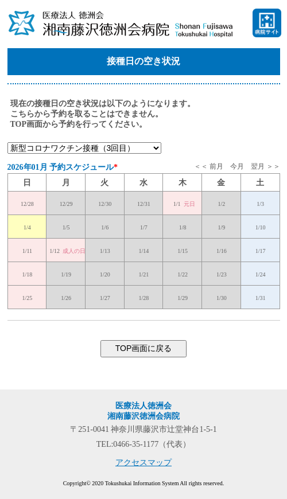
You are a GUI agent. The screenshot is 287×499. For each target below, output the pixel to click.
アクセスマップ (143, 462)
